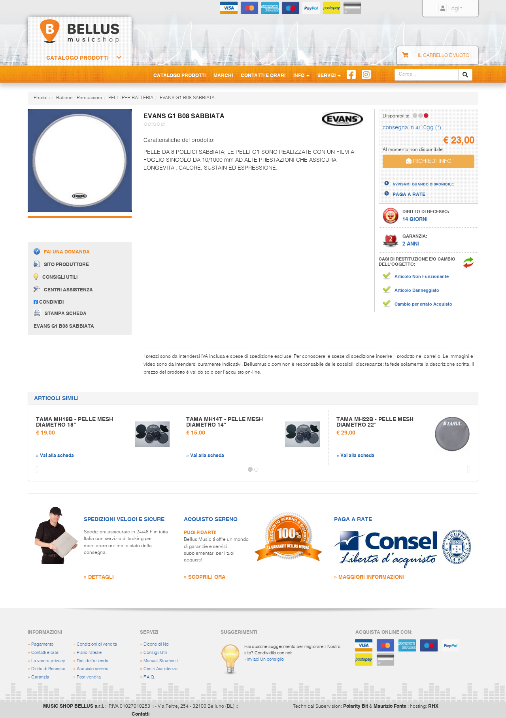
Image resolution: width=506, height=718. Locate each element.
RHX (433, 706)
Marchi (223, 75)
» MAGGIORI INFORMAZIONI (369, 576)
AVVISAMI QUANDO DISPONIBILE (423, 183)
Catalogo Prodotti (77, 57)
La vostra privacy (48, 661)
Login (450, 8)
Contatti (140, 713)
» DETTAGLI (99, 576)
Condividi (49, 302)
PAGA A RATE (409, 194)
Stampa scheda (60, 312)
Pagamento (42, 644)
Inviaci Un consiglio (265, 659)
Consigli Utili (155, 652)
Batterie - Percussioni (79, 98)
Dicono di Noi (156, 644)
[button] (35, 470)
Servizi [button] (329, 75)
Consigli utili (55, 276)
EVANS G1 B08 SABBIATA (187, 98)
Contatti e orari (45, 652)
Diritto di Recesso (48, 669)
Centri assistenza (63, 289)
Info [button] (301, 75)
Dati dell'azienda (92, 661)
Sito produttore (61, 264)
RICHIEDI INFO (428, 161)
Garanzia (40, 677)
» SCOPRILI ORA (204, 576)
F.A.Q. (149, 677)
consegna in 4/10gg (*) (412, 127)
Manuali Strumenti (160, 661)
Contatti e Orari (263, 75)
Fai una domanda (62, 251)
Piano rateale (89, 652)
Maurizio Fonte (390, 706)
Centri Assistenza (160, 669)
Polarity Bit (355, 706)
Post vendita (89, 677)
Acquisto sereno (92, 669)
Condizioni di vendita (97, 644)
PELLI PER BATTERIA (130, 98)
